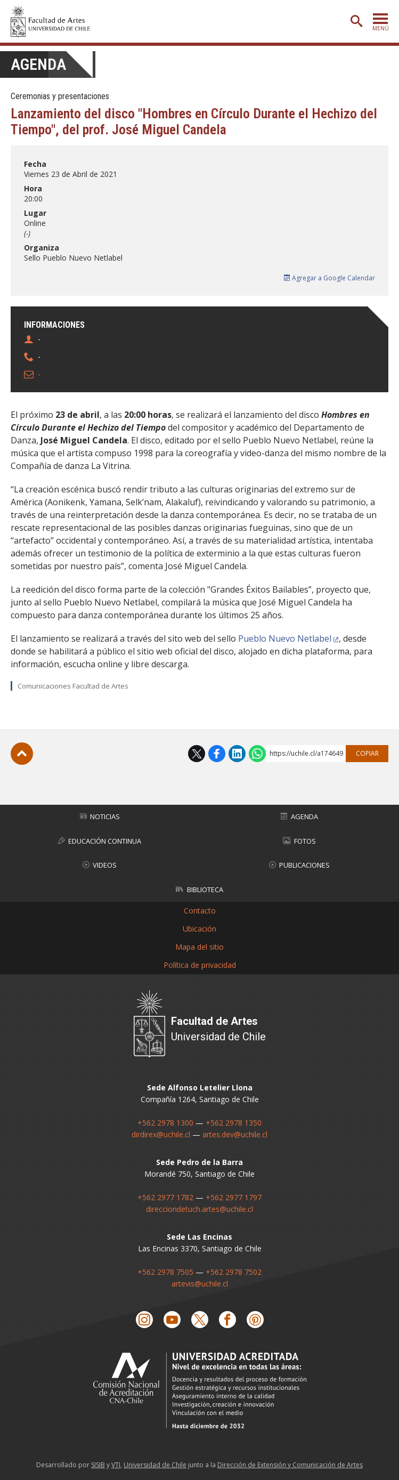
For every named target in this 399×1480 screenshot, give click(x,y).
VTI (115, 1464)
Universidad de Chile (155, 1464)
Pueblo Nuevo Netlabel (284, 638)
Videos (100, 865)
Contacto (200, 910)
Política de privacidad (200, 965)
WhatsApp (257, 753)
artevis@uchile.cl (200, 1284)
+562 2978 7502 (234, 1272)
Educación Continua (99, 841)
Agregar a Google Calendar (329, 277)
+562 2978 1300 (165, 1123)
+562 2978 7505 (165, 1272)
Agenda (38, 64)
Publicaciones (299, 865)
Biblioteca (199, 889)
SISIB (98, 1464)
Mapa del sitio (199, 947)
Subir (22, 753)
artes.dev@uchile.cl (234, 1134)
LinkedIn (237, 753)
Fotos (299, 841)
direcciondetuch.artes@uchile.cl (199, 1209)
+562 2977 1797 (234, 1197)
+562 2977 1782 (165, 1197)
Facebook (217, 754)
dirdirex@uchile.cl (161, 1134)
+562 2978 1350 (234, 1123)
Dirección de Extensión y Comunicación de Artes (290, 1464)
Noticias (100, 816)
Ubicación (199, 929)
